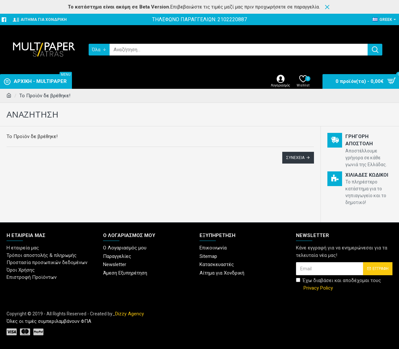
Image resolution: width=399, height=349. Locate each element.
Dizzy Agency (129, 314)
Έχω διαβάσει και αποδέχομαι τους (338, 285)
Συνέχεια (295, 157)
